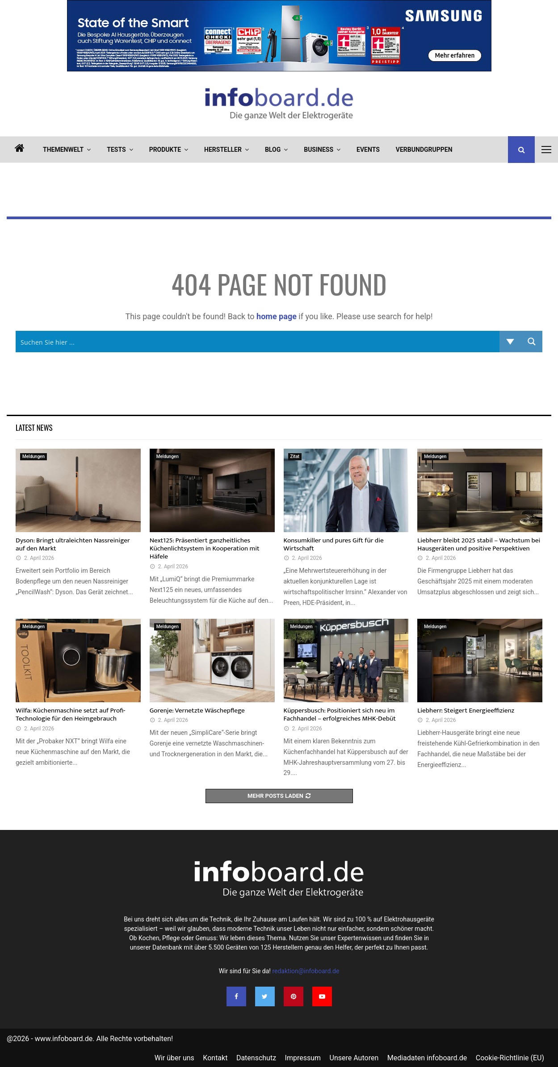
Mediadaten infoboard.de (427, 1058)
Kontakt (215, 1058)
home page (276, 316)
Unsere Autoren (354, 1058)
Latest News (34, 427)
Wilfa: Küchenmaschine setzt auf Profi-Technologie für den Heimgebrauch (71, 714)
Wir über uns (174, 1058)
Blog (273, 149)
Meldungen (33, 456)
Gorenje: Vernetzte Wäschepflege (197, 710)
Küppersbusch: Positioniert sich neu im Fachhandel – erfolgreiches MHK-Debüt (340, 714)
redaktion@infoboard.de (305, 971)
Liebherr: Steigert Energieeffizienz (465, 710)
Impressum (303, 1058)
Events (368, 149)
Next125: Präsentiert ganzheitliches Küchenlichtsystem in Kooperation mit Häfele (205, 549)
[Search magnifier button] (531, 341)
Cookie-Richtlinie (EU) (510, 1058)
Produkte (165, 149)
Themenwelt (63, 149)
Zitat (295, 456)
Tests (116, 149)
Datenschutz (256, 1058)
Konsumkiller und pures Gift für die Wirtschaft (334, 544)
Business (318, 149)
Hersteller (223, 149)
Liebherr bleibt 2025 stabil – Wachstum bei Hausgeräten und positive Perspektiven (478, 544)
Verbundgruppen (424, 149)
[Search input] (258, 341)
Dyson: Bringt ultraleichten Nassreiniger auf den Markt (73, 544)
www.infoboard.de (64, 1038)
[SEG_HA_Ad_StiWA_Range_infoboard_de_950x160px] (279, 69)
